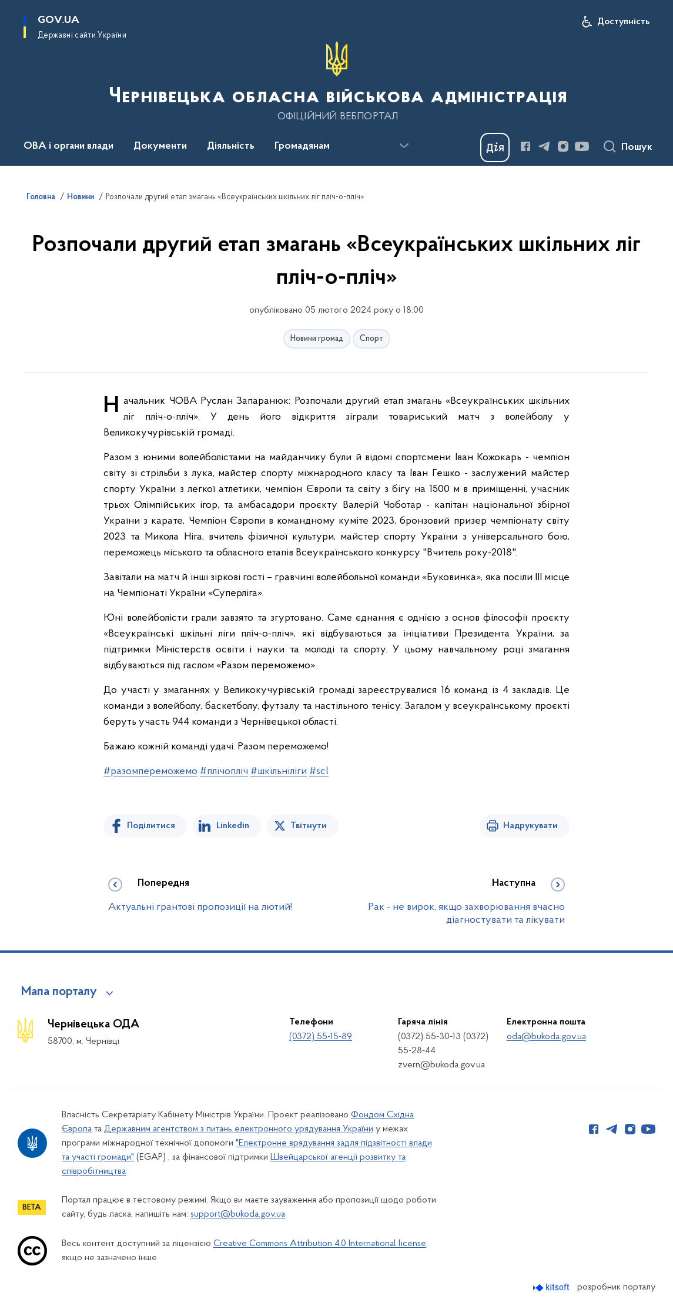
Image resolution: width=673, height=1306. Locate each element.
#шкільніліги (278, 771)
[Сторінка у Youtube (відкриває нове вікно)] (582, 146)
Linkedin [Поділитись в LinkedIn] (232, 826)
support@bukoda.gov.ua (237, 1214)
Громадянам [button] (302, 146)
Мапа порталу (59, 992)
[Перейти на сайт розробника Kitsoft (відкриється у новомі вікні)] (552, 1287)
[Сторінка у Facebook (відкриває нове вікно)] (525, 146)
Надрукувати (530, 826)
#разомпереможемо (150, 771)
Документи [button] (160, 146)
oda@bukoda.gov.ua (546, 1037)
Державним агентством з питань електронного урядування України (238, 1129)
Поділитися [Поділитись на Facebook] (151, 826)
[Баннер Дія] (495, 147)
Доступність (623, 21)
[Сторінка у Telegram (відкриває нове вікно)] (544, 146)
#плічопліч (224, 771)
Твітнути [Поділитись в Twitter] (308, 826)
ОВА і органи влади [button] (68, 146)
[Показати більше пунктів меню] (404, 146)
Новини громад (316, 338)
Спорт (371, 338)
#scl (319, 771)
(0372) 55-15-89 (320, 1037)
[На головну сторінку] (337, 81)
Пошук (636, 147)
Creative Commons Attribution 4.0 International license (319, 1243)
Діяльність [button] (231, 146)
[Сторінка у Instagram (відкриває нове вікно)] (563, 146)
